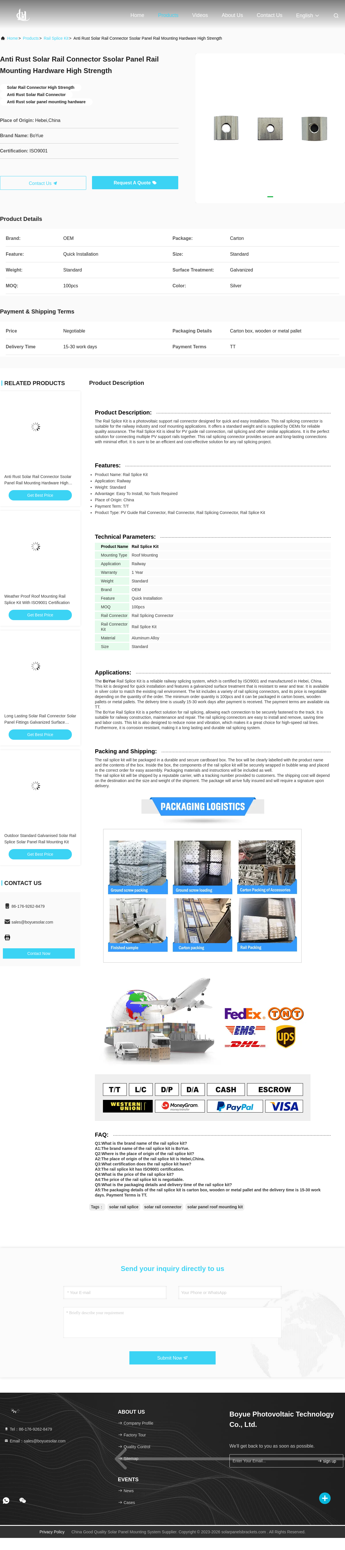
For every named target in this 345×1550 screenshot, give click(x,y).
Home (137, 15)
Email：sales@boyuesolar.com (35, 1441)
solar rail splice (124, 1207)
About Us (232, 15)
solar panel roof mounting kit (215, 1207)
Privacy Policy (51, 1532)
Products (168, 15)
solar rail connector (163, 1207)
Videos (200, 15)
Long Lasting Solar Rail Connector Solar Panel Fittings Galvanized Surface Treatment (40, 722)
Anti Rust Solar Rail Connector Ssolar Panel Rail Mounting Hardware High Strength (37, 483)
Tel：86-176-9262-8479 (28, 1429)
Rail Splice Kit (56, 38)
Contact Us (269, 15)
